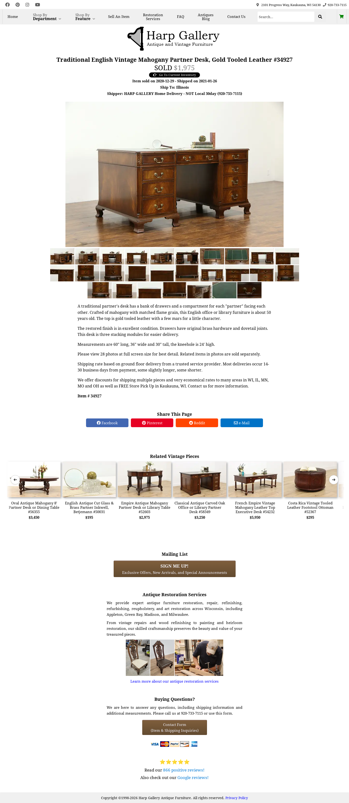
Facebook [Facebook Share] (107, 422)
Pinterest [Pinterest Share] (152, 422)
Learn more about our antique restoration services (174, 681)
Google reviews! (193, 777)
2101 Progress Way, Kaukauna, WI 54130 (291, 5)
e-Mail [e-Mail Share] (242, 422)
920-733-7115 (337, 5)
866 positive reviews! (184, 770)
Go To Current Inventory (174, 75)
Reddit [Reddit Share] (197, 422)
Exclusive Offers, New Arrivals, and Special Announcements (174, 569)
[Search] (286, 17)
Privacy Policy (236, 797)
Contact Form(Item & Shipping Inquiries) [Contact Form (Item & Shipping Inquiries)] (174, 727)
